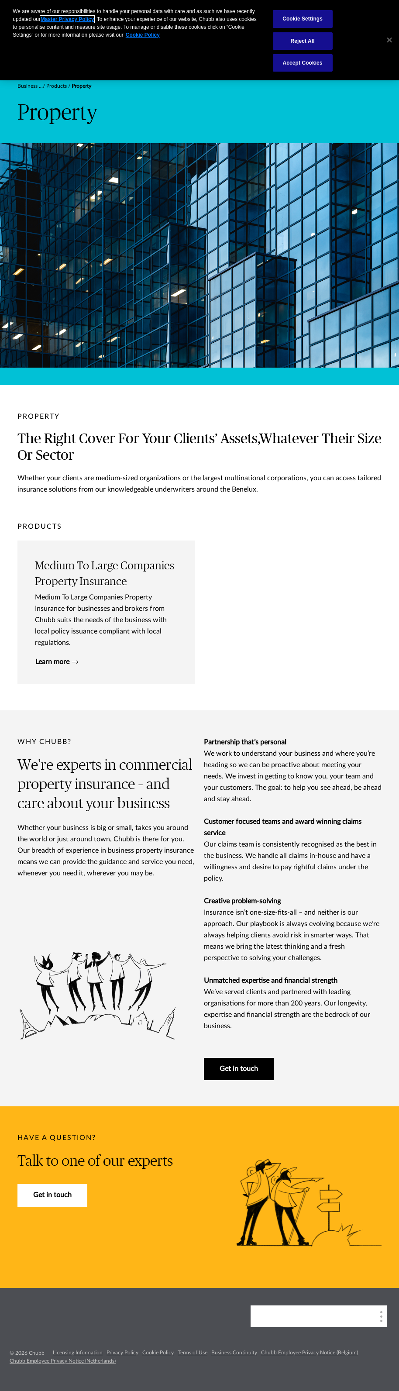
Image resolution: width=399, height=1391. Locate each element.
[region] (199, 40)
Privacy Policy (122, 1352)
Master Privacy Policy (67, 19)
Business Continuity (234, 1352)
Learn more (56, 661)
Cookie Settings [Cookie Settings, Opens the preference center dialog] (302, 19)
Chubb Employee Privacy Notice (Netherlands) (63, 1360)
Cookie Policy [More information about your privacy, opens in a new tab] (143, 35)
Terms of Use (192, 1352)
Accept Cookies (303, 63)
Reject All (303, 41)
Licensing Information (78, 1352)
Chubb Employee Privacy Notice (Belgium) (309, 1352)
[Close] (389, 40)
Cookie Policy (158, 1352)
